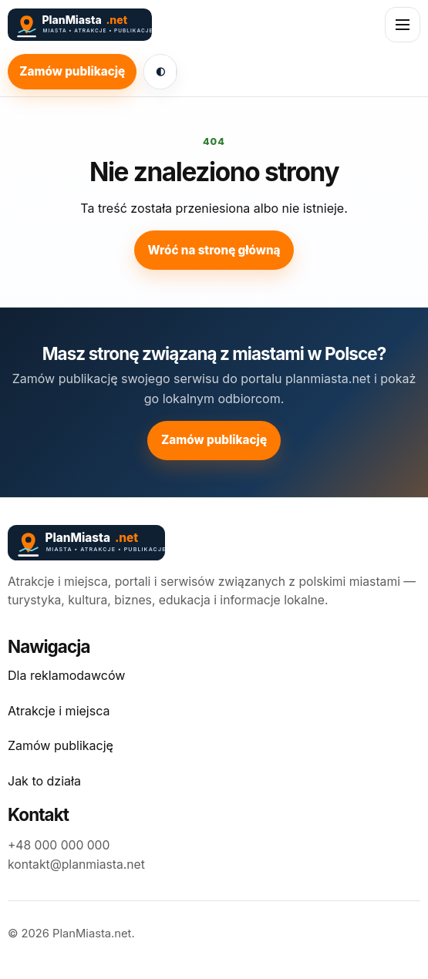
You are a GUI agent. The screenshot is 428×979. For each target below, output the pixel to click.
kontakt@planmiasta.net (76, 864)
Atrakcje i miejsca (59, 710)
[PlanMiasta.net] (136, 24)
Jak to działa (44, 781)
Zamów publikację (72, 71)
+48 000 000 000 (59, 845)
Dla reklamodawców (66, 675)
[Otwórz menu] (402, 24)
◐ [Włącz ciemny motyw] (160, 71)
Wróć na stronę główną (213, 250)
